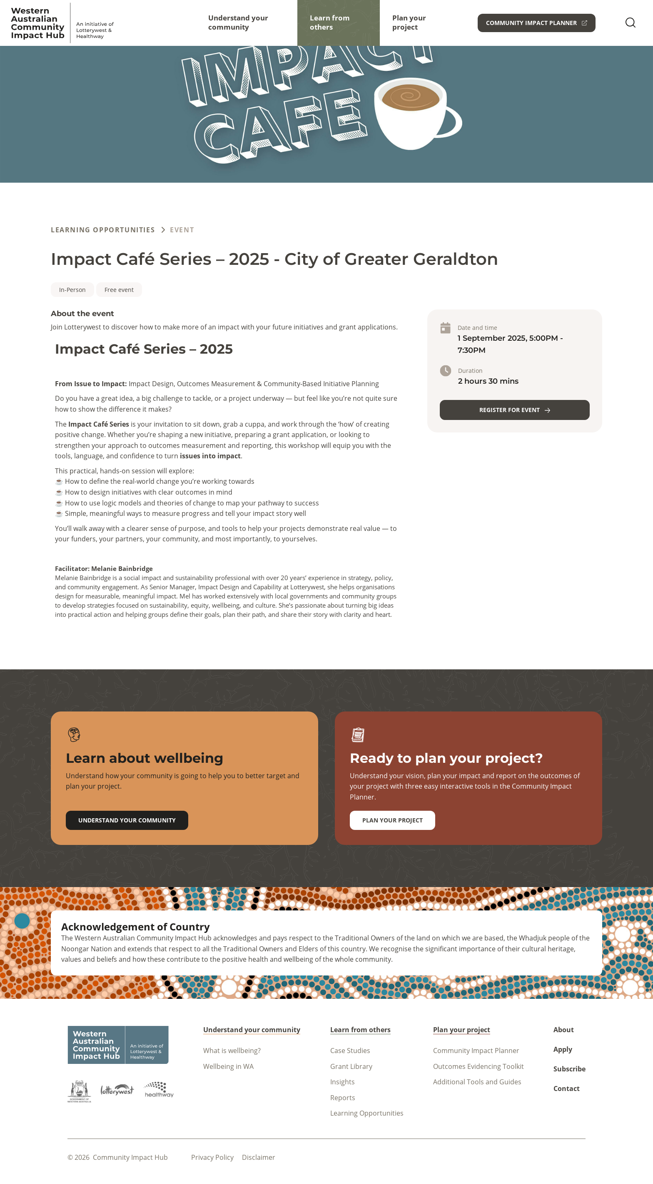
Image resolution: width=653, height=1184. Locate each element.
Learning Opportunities (103, 229)
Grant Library (351, 1066)
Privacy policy (212, 1157)
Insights (342, 1081)
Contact (566, 1088)
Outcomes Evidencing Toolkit (478, 1066)
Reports (342, 1097)
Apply (562, 1049)
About (563, 1029)
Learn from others (330, 22)
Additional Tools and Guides (477, 1081)
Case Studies (350, 1050)
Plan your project (409, 22)
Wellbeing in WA (228, 1066)
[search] (630, 23)
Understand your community (238, 22)
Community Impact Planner (476, 1050)
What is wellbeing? (232, 1050)
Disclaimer (258, 1157)
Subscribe (569, 1068)
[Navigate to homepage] (62, 23)
